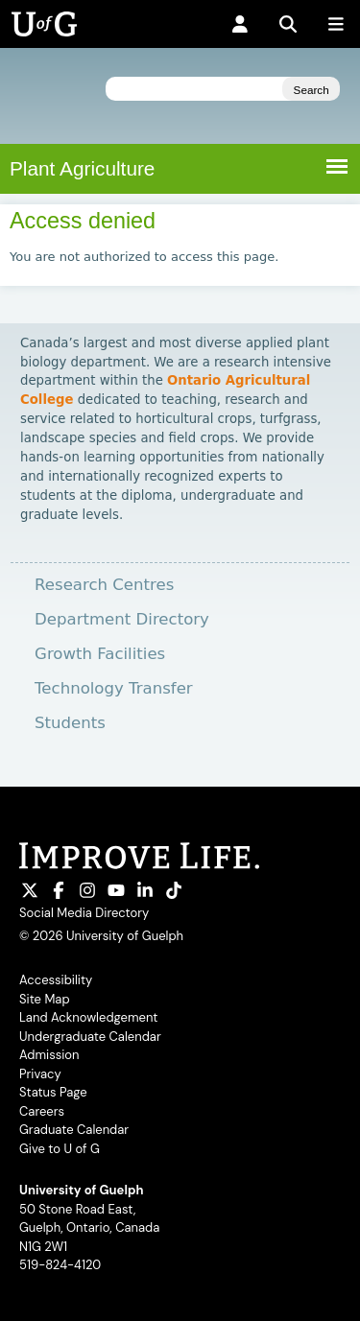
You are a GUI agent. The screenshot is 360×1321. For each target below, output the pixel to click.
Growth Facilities (100, 654)
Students (70, 723)
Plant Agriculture (82, 168)
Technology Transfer (114, 688)
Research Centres (104, 585)
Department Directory (122, 619)
